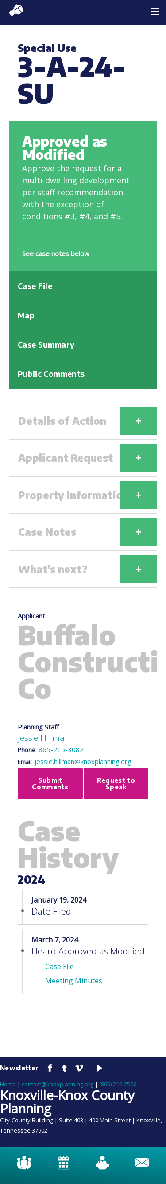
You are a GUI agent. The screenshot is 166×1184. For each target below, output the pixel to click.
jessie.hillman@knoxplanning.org (83, 761)
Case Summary (46, 344)
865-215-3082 (61, 749)
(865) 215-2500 (117, 1084)
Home (8, 1084)
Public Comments (51, 374)
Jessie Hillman (44, 737)
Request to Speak (116, 783)
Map (26, 315)
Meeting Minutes (73, 981)
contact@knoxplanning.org (57, 1084)
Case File (35, 286)
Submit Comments (50, 783)
